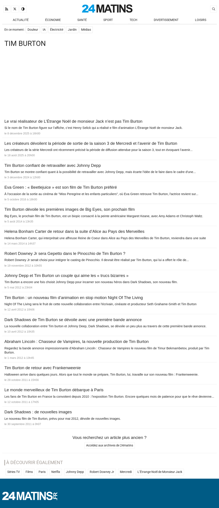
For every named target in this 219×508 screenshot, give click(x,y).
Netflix (55, 472)
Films (29, 472)
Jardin (72, 30)
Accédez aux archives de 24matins (109, 446)
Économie (53, 20)
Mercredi (126, 472)
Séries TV (13, 472)
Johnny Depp (75, 472)
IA (44, 30)
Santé (82, 20)
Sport (108, 20)
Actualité (21, 20)
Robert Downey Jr (102, 472)
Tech (133, 20)
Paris (42, 472)
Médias (86, 30)
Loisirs (200, 20)
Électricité (56, 30)
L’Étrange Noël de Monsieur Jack (159, 472)
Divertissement (166, 20)
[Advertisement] (109, 84)
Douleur (33, 30)
